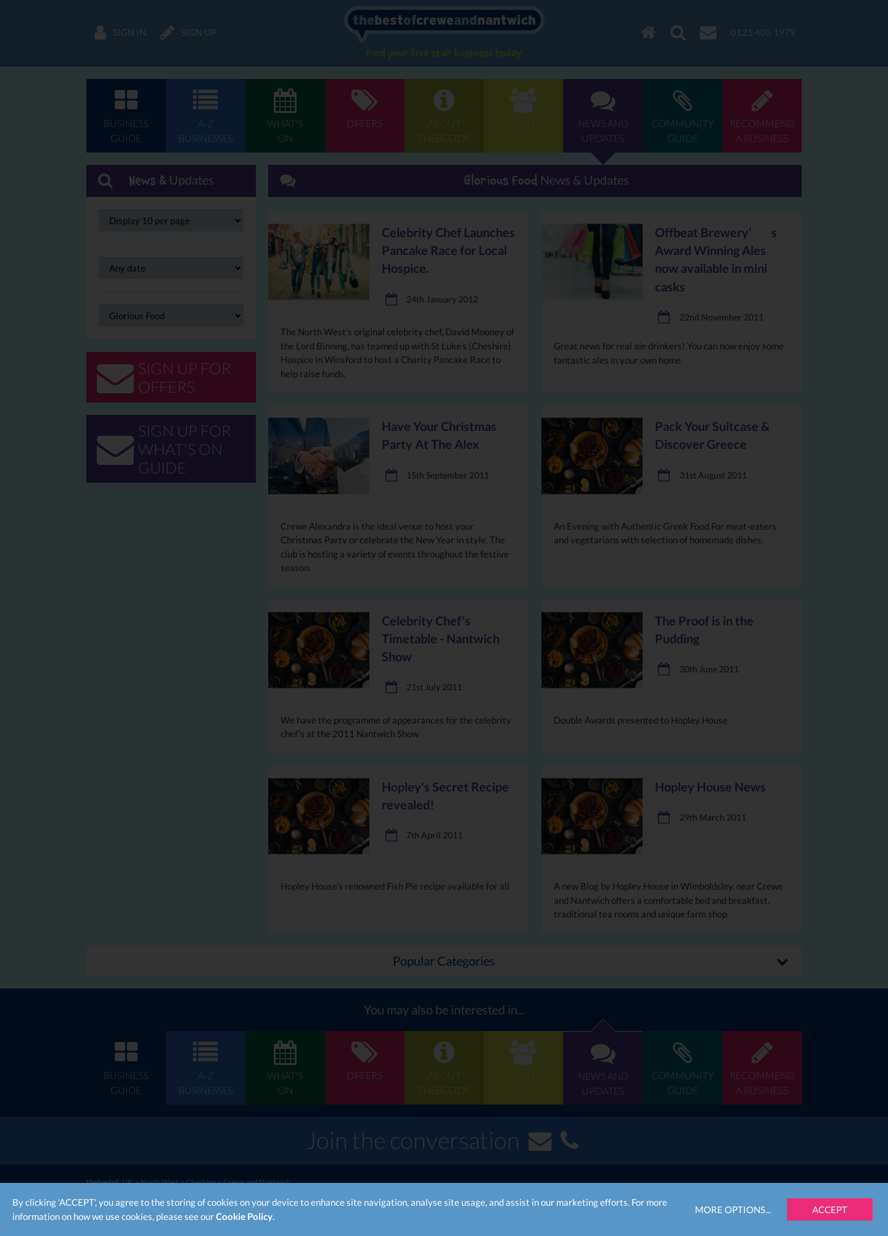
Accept (829, 1209)
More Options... (733, 1209)
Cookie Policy (244, 1216)
